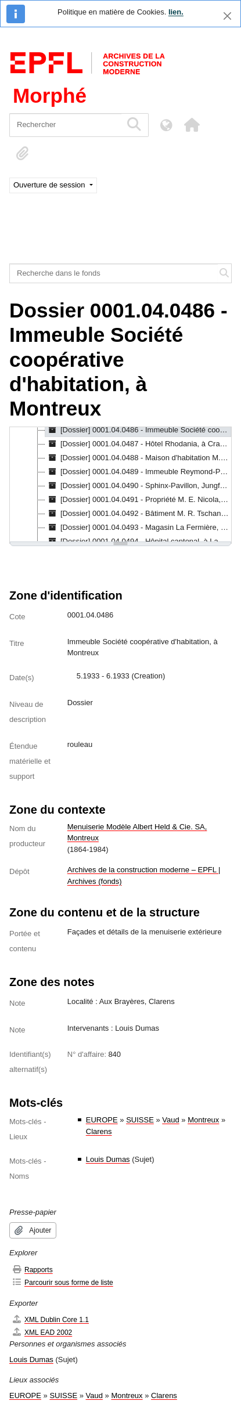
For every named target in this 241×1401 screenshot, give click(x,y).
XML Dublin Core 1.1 (50, 1319)
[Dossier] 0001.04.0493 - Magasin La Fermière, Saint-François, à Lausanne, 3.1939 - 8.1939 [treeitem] (138, 528)
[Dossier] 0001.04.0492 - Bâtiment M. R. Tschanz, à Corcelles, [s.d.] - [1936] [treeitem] (138, 514)
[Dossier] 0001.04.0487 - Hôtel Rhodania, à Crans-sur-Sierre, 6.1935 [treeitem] (138, 444)
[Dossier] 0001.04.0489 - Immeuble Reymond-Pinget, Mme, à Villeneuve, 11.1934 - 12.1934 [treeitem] (138, 472)
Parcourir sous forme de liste (62, 1282)
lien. (176, 12)
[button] (191, 124)
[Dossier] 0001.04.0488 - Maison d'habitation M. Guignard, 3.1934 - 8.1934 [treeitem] (138, 458)
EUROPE (102, 1119)
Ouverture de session (50, 184)
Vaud (170, 1119)
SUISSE (140, 1119)
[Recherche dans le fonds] (114, 273)
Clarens (99, 1131)
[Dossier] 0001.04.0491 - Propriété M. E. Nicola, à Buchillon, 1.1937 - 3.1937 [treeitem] (138, 500)
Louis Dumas (108, 1159)
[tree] (120, 485)
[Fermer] (227, 16)
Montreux (203, 1119)
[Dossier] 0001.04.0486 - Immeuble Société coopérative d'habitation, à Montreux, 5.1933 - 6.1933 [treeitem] (138, 430)
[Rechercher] (65, 125)
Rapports (32, 1269)
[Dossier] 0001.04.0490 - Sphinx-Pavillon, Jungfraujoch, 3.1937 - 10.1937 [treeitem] (138, 486)
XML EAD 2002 (42, 1332)
